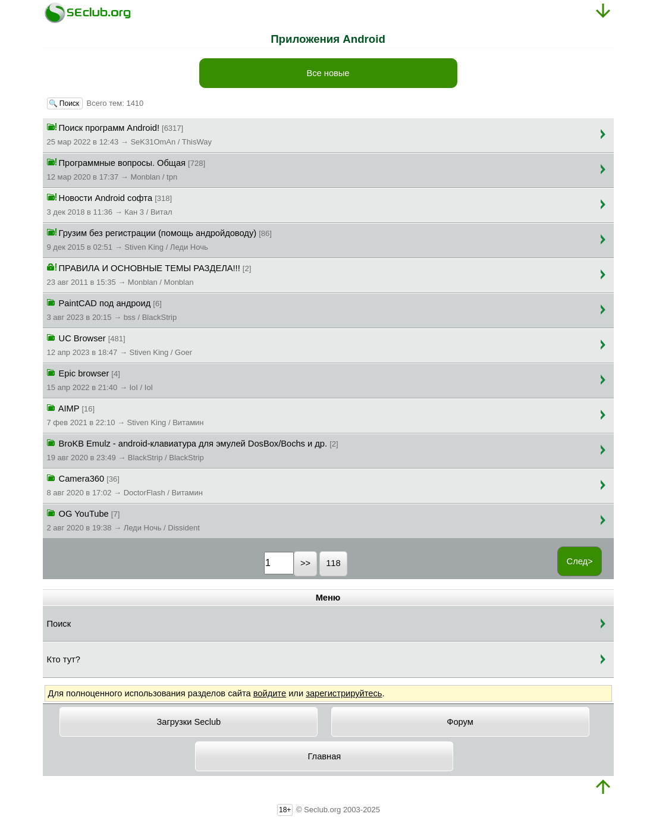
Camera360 (125, 484)
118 (333, 563)
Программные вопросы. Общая (126, 168)
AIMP (125, 414)
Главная (324, 756)
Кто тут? (63, 659)
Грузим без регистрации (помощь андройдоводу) (159, 239)
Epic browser (100, 379)
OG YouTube (123, 519)
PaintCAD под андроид (112, 309)
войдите (269, 693)
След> (580, 561)
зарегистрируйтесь (344, 693)
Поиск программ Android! (129, 133)
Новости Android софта (109, 203)
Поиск (59, 624)
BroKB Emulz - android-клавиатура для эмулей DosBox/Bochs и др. (192, 449)
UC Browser (120, 344)
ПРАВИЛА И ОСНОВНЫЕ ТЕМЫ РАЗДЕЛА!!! (149, 274)
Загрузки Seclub (188, 722)
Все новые (327, 73)
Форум (460, 722)
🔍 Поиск (65, 103)
